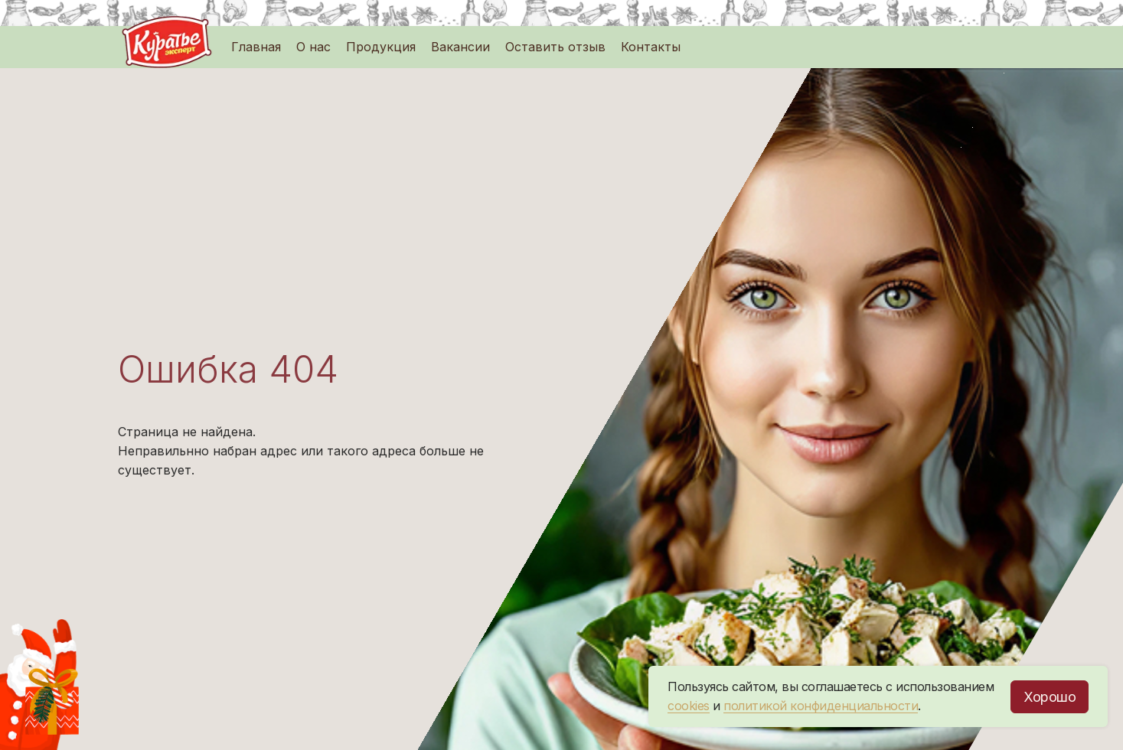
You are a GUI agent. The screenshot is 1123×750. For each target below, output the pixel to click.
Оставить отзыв (555, 46)
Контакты (651, 46)
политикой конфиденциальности (820, 705)
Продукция (381, 46)
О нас (313, 46)
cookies (689, 705)
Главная (256, 46)
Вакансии (460, 46)
